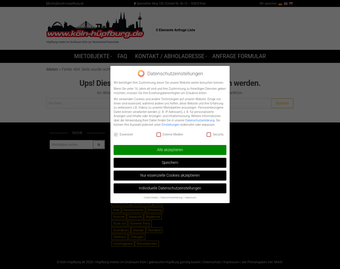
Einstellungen (170, 122)
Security (215, 132)
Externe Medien (170, 132)
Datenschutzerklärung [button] (171, 195)
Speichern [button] (170, 160)
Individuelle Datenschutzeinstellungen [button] (170, 186)
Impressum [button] (190, 195)
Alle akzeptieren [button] (170, 147)
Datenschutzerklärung (199, 118)
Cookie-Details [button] (151, 195)
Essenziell (123, 132)
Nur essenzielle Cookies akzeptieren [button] (170, 173)
